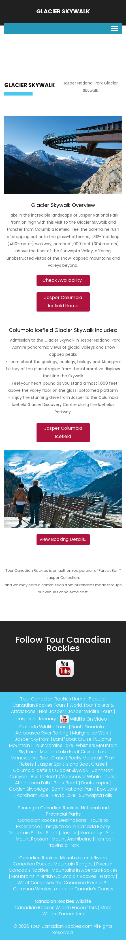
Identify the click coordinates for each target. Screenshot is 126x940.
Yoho (112, 832)
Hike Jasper (51, 711)
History (107, 876)
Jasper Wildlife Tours (90, 711)
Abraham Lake (32, 795)
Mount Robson (32, 839)
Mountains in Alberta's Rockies (85, 870)
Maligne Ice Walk (90, 733)
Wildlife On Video (83, 719)
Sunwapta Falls (95, 795)
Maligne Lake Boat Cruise (67, 751)
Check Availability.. (63, 280)
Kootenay (91, 832)
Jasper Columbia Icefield (63, 432)
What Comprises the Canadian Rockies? (62, 882)
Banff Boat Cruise (72, 739)
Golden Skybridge (28, 789)
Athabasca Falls (32, 783)
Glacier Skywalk (63, 11)
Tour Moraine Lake (53, 745)
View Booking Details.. (63, 539)
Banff (52, 832)
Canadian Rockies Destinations (52, 820)
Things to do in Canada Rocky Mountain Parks (59, 829)
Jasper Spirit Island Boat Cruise (71, 764)
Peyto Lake (63, 795)
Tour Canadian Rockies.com (61, 926)
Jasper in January (36, 719)
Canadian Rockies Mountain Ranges (53, 864)
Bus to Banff (44, 776)
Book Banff (66, 783)
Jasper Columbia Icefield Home (63, 301)
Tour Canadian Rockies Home (52, 699)
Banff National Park (72, 789)
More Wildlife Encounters (77, 910)
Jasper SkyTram (32, 739)
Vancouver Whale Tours (87, 776)
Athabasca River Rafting (42, 733)
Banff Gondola (87, 726)
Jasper (69, 832)
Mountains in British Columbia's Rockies (53, 876)
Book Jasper (94, 783)
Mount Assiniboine (72, 839)
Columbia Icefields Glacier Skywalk (50, 770)
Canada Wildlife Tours (43, 726)
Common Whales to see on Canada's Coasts (63, 889)
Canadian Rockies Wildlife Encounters (55, 907)
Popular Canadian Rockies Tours (59, 702)
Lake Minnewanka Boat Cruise (59, 754)
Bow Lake (107, 789)
